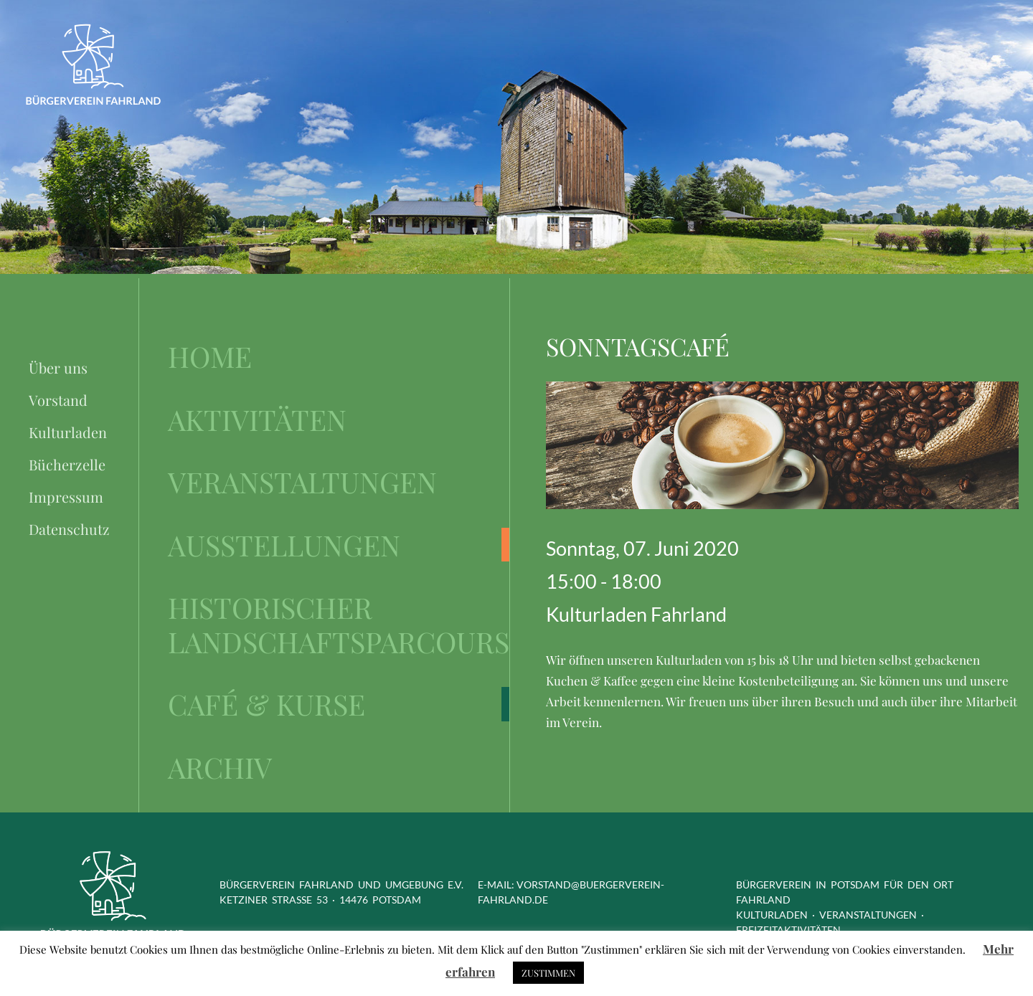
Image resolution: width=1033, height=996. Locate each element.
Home (210, 356)
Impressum (66, 496)
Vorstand (58, 399)
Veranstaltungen (302, 482)
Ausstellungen (284, 545)
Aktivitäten (257, 419)
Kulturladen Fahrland (636, 614)
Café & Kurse (266, 704)
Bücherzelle (67, 464)
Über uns (58, 367)
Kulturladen (68, 432)
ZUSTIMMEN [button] (548, 973)
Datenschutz (69, 529)
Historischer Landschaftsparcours (338, 624)
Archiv (220, 767)
